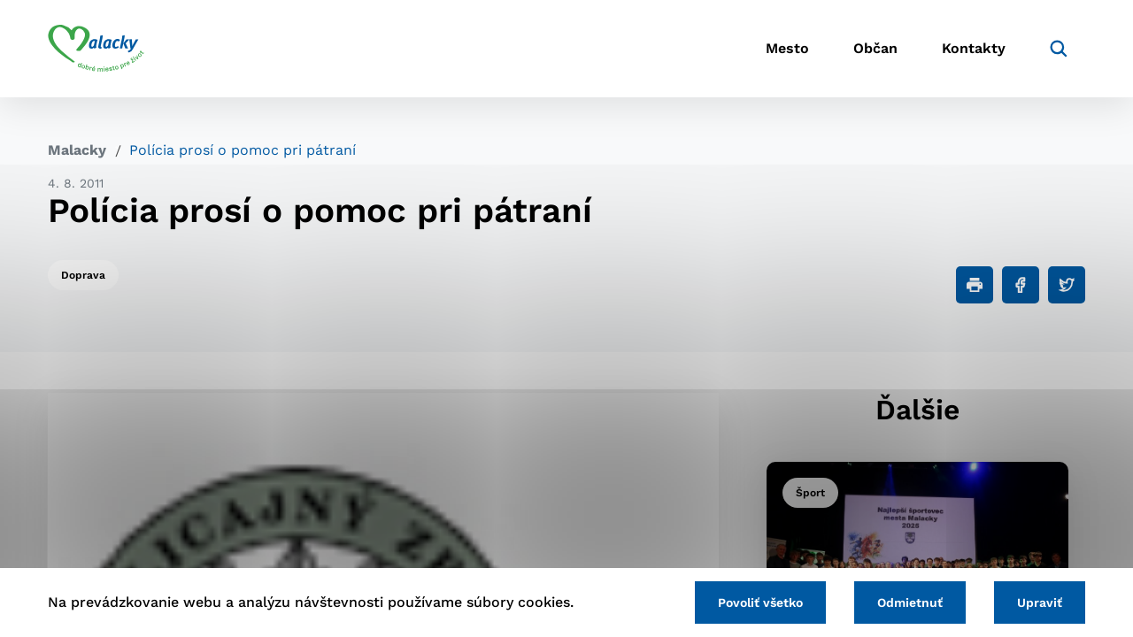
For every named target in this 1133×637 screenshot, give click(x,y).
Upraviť (1039, 602)
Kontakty (974, 49)
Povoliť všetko (760, 602)
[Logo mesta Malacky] (96, 49)
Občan (875, 49)
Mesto (787, 49)
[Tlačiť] (974, 284)
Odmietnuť (910, 602)
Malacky (77, 150)
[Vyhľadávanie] (1058, 49)
